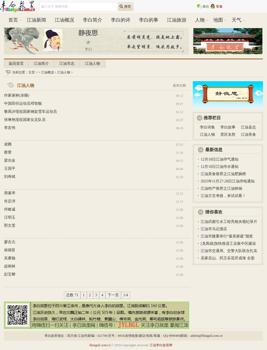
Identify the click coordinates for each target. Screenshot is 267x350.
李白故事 (227, 127)
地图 (218, 20)
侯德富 (9, 250)
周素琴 (9, 193)
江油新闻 (36, 20)
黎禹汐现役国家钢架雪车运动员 (30, 112)
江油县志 (248, 127)
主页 (31, 72)
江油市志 (66, 64)
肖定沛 (9, 201)
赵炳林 (9, 266)
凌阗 (8, 144)
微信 (206, 6)
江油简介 (41, 64)
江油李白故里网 (161, 345)
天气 (236, 20)
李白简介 (92, 20)
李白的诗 (120, 20)
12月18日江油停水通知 (219, 167)
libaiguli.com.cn (99, 345)
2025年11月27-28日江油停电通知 (228, 181)
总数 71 (72, 295)
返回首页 (16, 64)
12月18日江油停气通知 (219, 159)
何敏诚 (9, 209)
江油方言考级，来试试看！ (223, 196)
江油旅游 (176, 20)
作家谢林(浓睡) (16, 95)
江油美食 (248, 134)
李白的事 (148, 20)
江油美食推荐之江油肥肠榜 (223, 174)
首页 (13, 20)
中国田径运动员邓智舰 (23, 103)
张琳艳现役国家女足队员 (25, 120)
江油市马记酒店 (214, 229)
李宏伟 (9, 128)
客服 (219, 6)
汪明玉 (9, 217)
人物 (200, 20)
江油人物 (92, 64)
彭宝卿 (9, 274)
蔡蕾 (8, 152)
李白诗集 (207, 127)
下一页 (113, 295)
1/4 (125, 295)
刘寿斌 (9, 177)
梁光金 (9, 160)
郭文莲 (9, 225)
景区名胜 (227, 134)
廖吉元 (9, 242)
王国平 (9, 168)
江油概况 (64, 20)
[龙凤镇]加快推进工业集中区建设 (228, 244)
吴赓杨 (9, 258)
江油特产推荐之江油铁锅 (221, 188)
